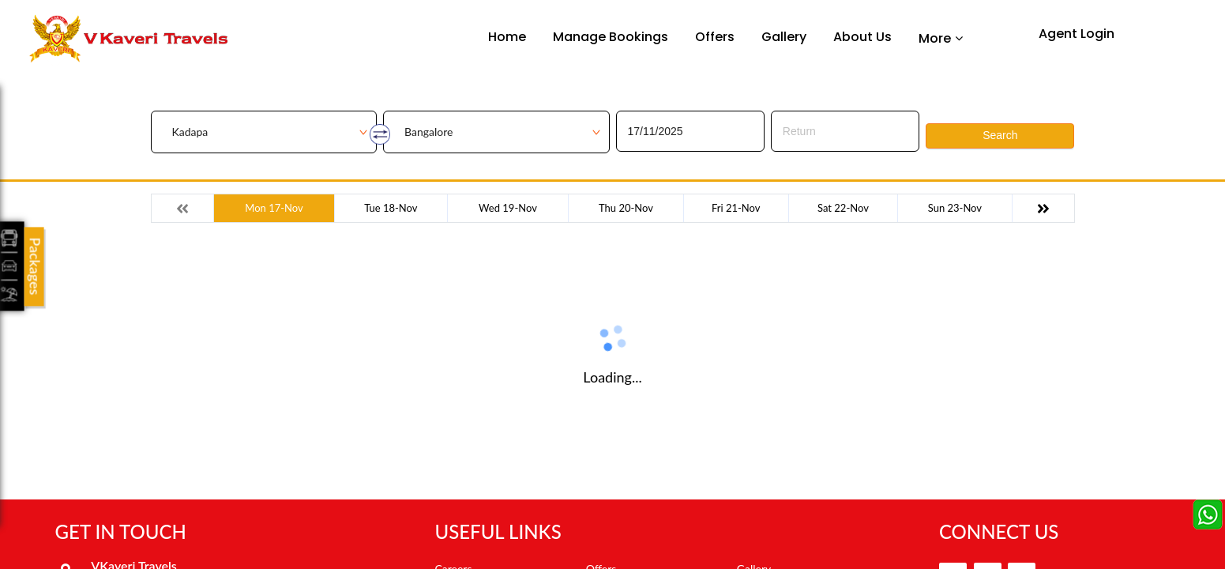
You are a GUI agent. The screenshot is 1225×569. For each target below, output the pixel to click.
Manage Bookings (610, 37)
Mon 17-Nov (273, 208)
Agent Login (1076, 33)
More (935, 38)
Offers (715, 37)
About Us (862, 37)
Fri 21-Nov (736, 208)
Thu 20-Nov (626, 208)
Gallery (783, 37)
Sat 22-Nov (843, 208)
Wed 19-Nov (508, 208)
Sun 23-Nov (955, 208)
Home (507, 37)
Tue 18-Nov (390, 208)
